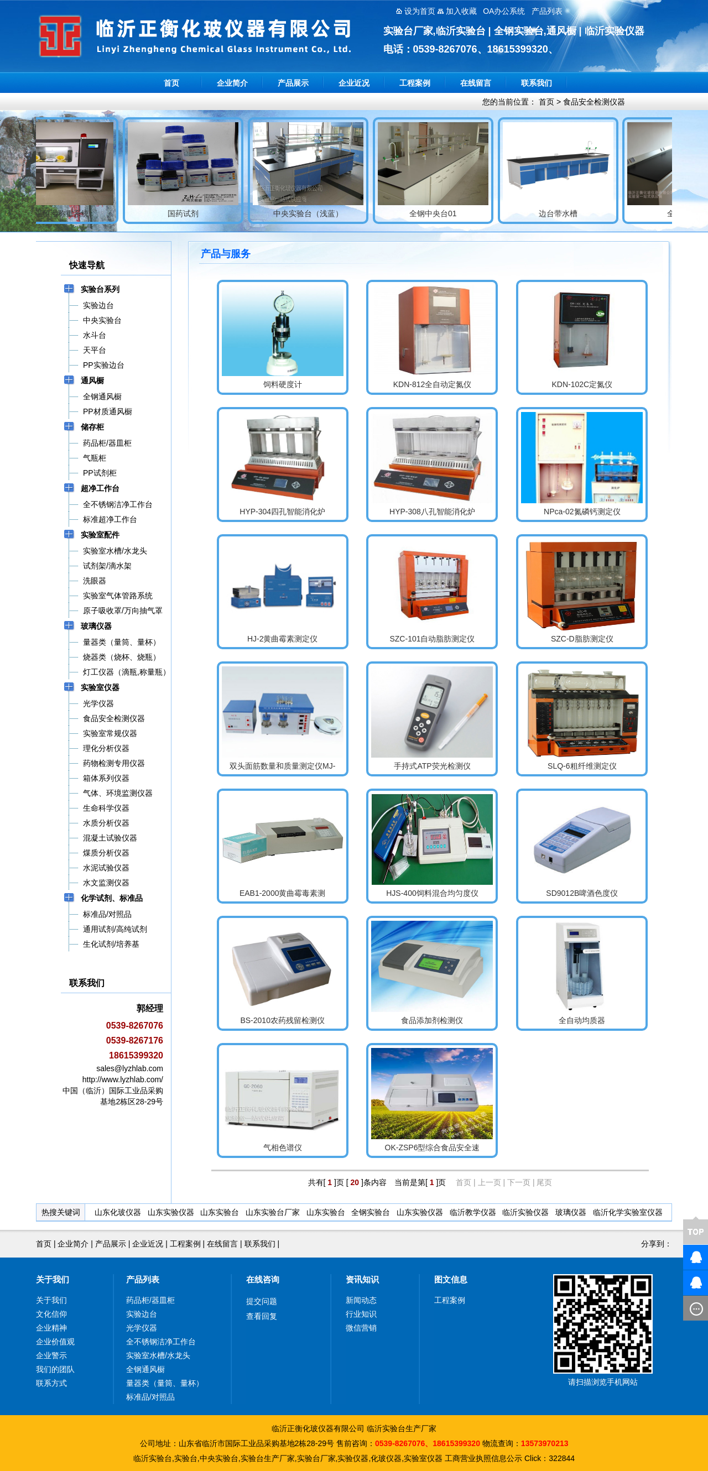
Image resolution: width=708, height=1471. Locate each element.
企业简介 (232, 83)
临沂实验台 (152, 1458)
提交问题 (261, 1301)
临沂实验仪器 (525, 1212)
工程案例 (414, 83)
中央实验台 (219, 1458)
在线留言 (475, 83)
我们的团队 (55, 1369)
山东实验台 (219, 1212)
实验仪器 (352, 1458)
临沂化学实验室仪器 (628, 1212)
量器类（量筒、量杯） (165, 1383)
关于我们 (52, 1279)
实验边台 (141, 1314)
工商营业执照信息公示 (483, 1458)
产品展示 (293, 83)
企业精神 (51, 1327)
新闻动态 (361, 1300)
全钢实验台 (370, 1212)
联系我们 (536, 83)
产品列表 (142, 1279)
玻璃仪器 (570, 1212)
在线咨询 (262, 1279)
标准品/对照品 (150, 1396)
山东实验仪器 (171, 1212)
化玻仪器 (386, 1458)
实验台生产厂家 (268, 1458)
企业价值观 (55, 1341)
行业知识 (361, 1314)
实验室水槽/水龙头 (158, 1355)
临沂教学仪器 (473, 1212)
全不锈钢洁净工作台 (161, 1341)
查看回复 (261, 1316)
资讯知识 (362, 1279)
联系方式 (51, 1383)
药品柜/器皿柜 (150, 1300)
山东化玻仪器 (118, 1212)
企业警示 (51, 1355)
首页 (171, 83)
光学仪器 (141, 1327)
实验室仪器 (423, 1458)
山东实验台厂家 (273, 1212)
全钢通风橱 (145, 1369)
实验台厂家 (316, 1458)
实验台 (185, 1458)
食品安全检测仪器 (594, 101)
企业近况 (354, 83)
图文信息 (450, 1279)
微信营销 (361, 1327)
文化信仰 (51, 1314)
